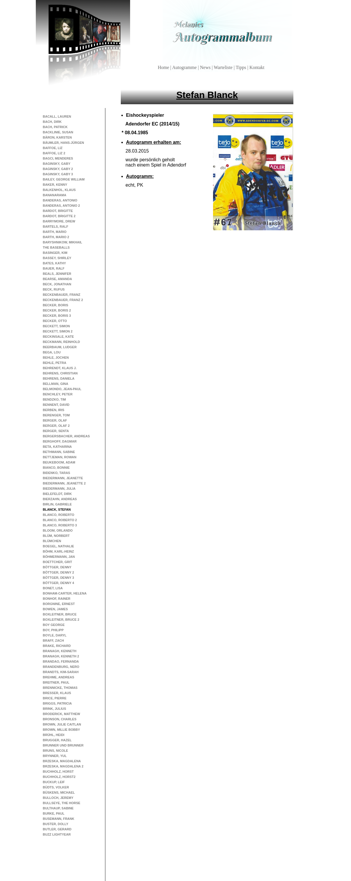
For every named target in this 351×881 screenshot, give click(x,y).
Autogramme (185, 67)
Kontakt (257, 67)
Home (164, 67)
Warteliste (223, 67)
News (206, 67)
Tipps (241, 67)
